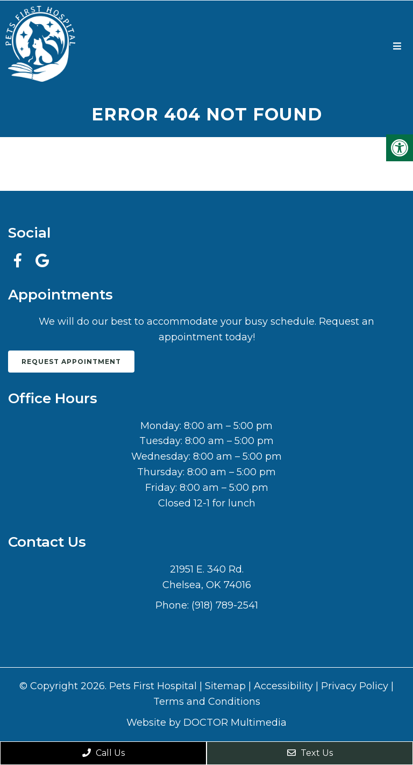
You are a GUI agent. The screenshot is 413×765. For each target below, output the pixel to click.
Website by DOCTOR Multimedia (206, 722)
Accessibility (283, 686)
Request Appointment (71, 362)
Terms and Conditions (206, 701)
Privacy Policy (354, 686)
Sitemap (225, 686)
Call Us (103, 753)
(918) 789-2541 (224, 605)
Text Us (310, 753)
